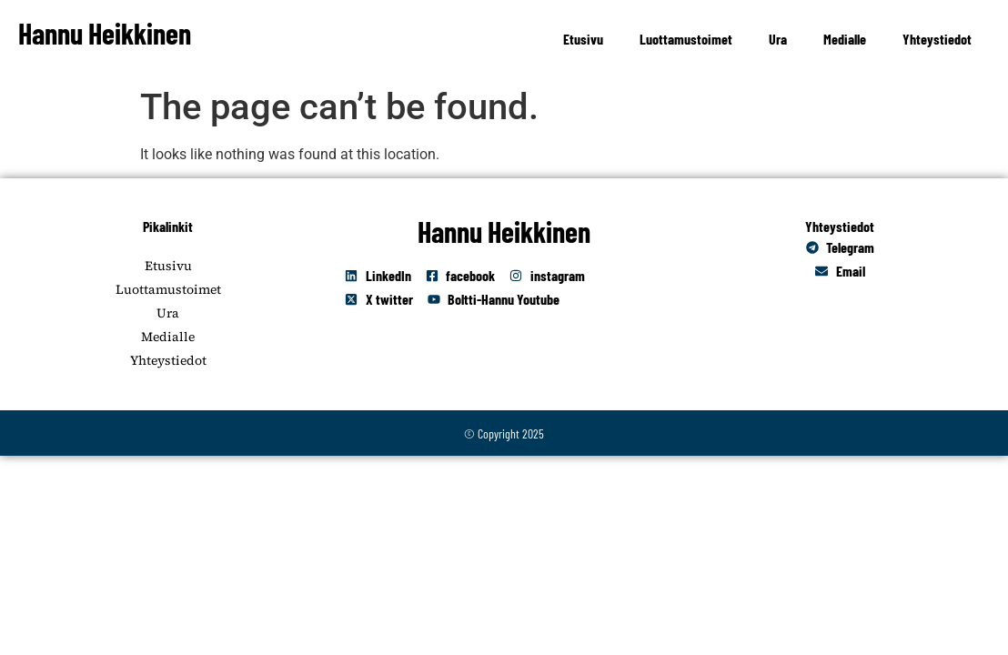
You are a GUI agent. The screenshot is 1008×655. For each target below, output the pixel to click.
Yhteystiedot (937, 38)
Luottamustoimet (686, 38)
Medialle (844, 38)
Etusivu (583, 38)
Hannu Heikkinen (104, 32)
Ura (778, 38)
